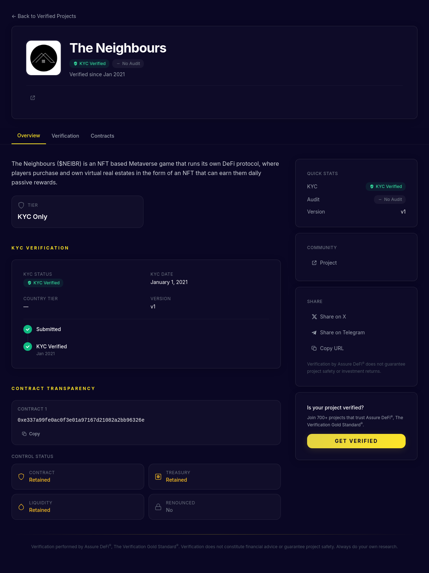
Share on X (328, 316)
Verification (65, 136)
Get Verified (356, 441)
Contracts (102, 136)
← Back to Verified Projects (44, 16)
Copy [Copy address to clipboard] (31, 433)
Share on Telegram (338, 332)
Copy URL (327, 348)
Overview (28, 135)
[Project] (32, 97)
